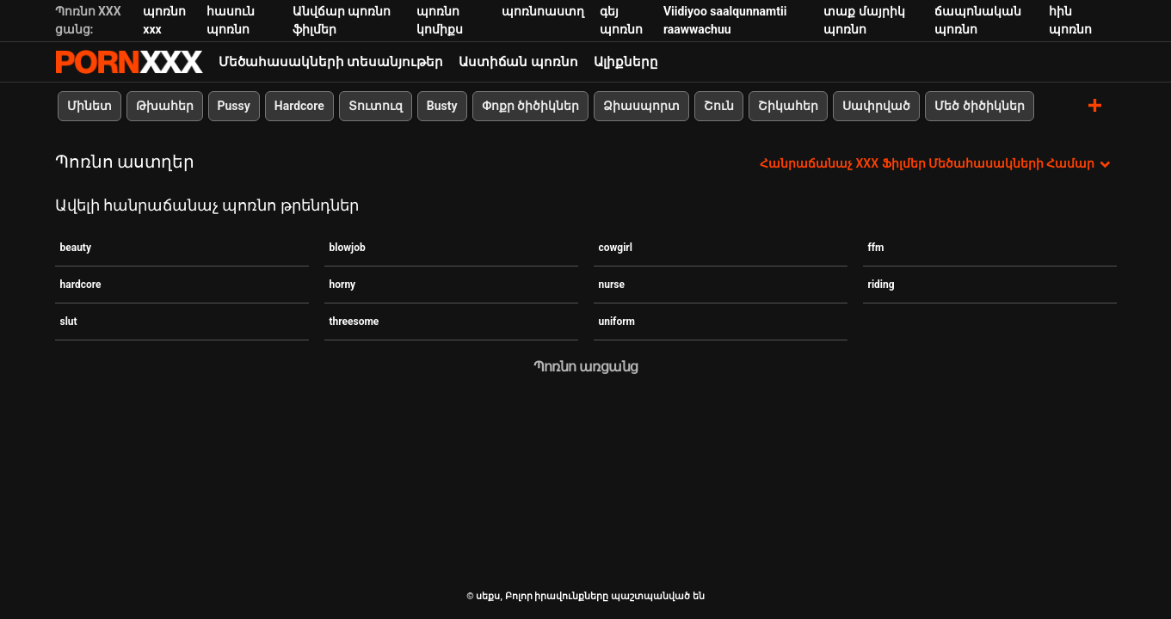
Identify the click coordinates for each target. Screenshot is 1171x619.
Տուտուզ (375, 106)
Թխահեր (165, 106)
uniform (617, 322)
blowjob (348, 248)
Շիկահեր (788, 106)
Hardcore (299, 106)
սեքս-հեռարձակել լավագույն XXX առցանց (129, 62)
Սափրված (876, 106)
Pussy (234, 106)
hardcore (81, 285)
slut (68, 322)
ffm (876, 248)
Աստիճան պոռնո (518, 62)
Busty (442, 106)
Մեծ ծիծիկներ (979, 106)
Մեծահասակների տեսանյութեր (331, 62)
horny (343, 285)
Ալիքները (626, 62)
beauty (75, 248)
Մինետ (89, 106)
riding (881, 285)
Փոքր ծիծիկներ (530, 106)
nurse (612, 285)
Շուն (719, 106)
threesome (354, 322)
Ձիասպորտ (641, 106)
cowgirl (615, 248)
